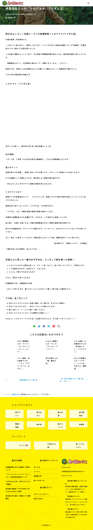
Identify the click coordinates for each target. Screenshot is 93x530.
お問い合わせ (38, 499)
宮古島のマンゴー (72, 496)
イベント (37, 471)
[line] (34, 326)
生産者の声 (11, 18)
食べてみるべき (39, 480)
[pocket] (53, 326)
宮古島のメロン (71, 509)
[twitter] (39, 326)
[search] (88, 3)
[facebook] (44, 326)
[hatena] (49, 326)
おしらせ (37, 467)
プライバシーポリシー (41, 494)
